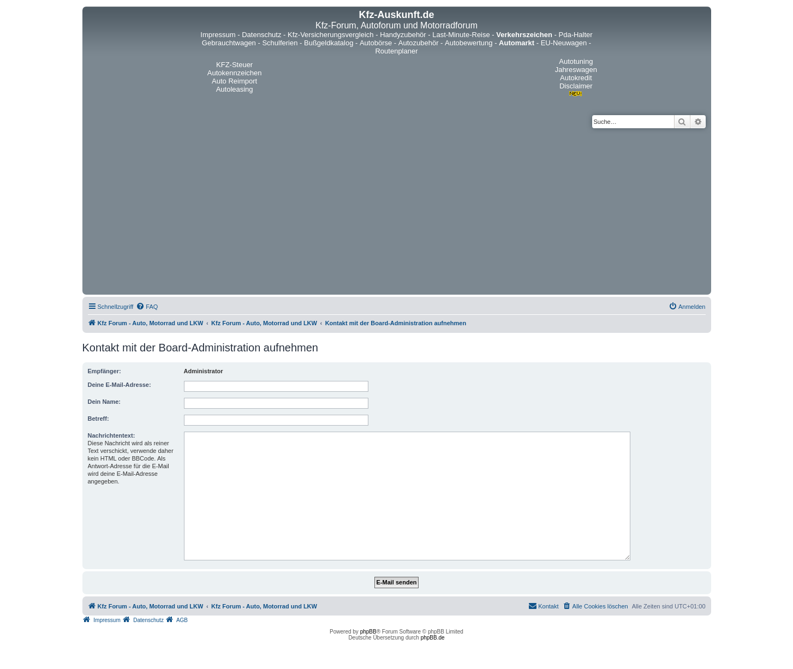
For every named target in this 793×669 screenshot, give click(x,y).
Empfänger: (104, 371)
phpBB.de (433, 638)
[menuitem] (147, 306)
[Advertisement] (396, 210)
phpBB (368, 632)
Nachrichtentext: (111, 435)
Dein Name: (104, 401)
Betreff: (98, 418)
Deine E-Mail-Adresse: (119, 384)
